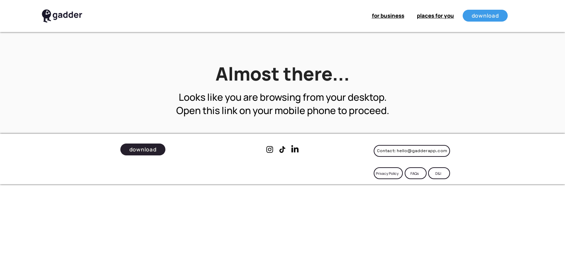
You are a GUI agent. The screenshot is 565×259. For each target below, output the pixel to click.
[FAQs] (416, 173)
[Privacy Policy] (388, 173)
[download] (485, 16)
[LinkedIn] (294, 149)
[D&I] (439, 173)
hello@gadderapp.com (422, 151)
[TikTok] (282, 149)
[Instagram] (269, 149)
